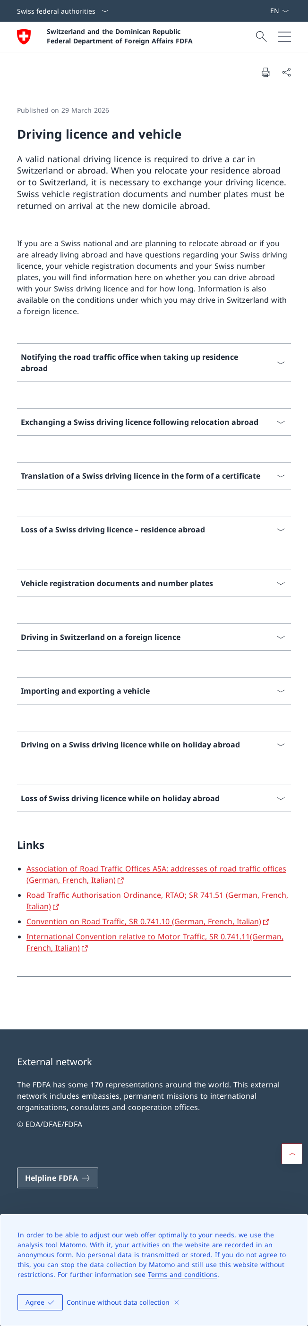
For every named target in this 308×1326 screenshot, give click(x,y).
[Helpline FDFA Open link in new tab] (57, 1178)
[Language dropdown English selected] (279, 11)
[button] (292, 1154)
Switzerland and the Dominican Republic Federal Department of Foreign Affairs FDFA (120, 36)
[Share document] (286, 72)
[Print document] (265, 72)
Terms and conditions (182, 1274)
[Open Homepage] (105, 36)
